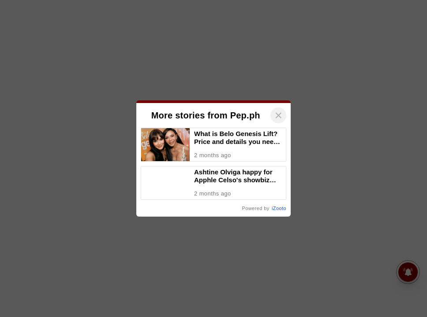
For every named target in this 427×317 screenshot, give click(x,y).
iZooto (279, 208)
